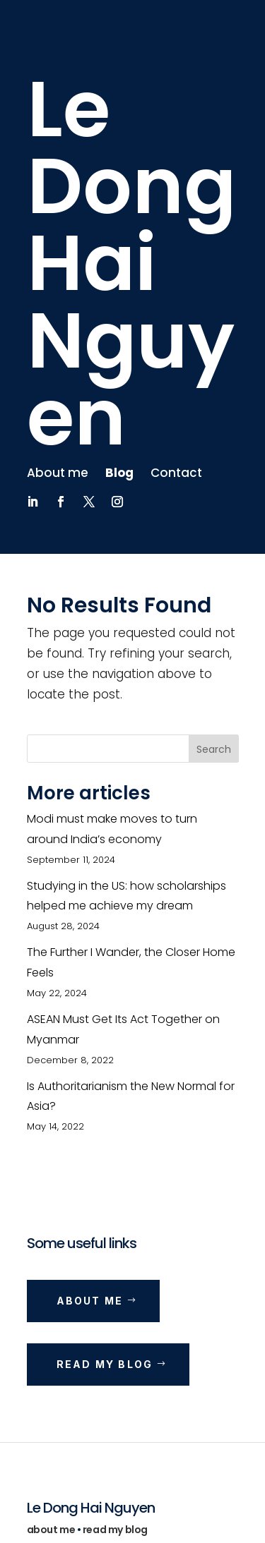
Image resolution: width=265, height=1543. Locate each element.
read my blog (115, 1530)
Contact (176, 472)
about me (51, 1530)
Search (213, 749)
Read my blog (105, 1364)
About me (57, 472)
